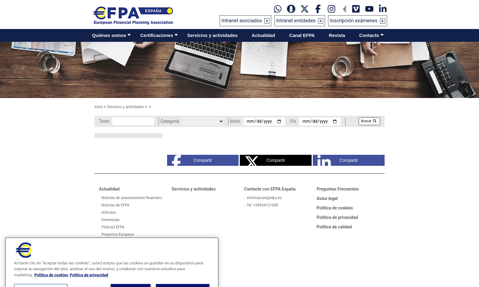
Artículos (108, 212)
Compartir (192, 160)
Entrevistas (110, 220)
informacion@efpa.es (264, 198)
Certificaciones (156, 35)
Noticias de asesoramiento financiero (131, 198)
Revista (337, 35)
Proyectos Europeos (117, 234)
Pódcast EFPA (112, 227)
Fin (293, 121)
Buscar (368, 121)
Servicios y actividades (212, 35)
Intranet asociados (241, 21)
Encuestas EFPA (114, 242)
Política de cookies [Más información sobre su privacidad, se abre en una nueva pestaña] (51, 280)
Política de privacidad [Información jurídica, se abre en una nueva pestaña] (89, 280)
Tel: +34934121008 (262, 205)
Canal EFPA (302, 35)
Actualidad (263, 35)
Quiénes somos (109, 35)
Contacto (369, 35)
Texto (104, 121)
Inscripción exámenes (354, 21)
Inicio (98, 107)
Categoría (169, 121)
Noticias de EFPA (115, 205)
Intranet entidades (296, 21)
